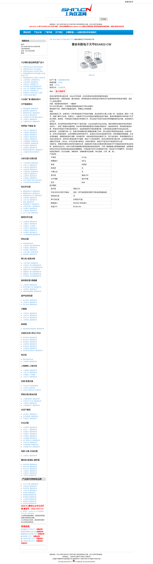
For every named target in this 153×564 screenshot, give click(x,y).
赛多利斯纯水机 (28, 243)
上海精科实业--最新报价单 (31, 447)
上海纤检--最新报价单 (30, 403)
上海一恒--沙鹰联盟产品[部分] (32, 88)
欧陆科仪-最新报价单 (29, 501)
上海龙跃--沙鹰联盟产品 (30, 84)
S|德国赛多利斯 (64, 80)
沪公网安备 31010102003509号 (84, 561)
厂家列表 (48, 32)
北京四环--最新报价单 (30, 414)
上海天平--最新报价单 (30, 377)
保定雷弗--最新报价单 (30, 464)
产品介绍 (38, 32)
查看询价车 (129, 2)
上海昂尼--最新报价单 (30, 473)
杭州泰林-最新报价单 (29, 497)
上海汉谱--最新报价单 (30, 486)
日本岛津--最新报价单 (30, 115)
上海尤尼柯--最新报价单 (30, 163)
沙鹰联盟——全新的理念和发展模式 (81, 32)
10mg (57, 85)
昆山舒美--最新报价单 (30, 300)
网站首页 (27, 32)
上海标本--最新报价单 (30, 471)
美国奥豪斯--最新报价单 (30, 108)
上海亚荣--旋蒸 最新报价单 (31, 245)
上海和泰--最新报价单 (30, 361)
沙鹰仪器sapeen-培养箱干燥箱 (33, 71)
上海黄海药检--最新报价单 (31, 399)
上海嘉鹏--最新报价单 (30, 438)
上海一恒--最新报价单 (30, 130)
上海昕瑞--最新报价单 (30, 221)
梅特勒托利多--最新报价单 (31, 113)
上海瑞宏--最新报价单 (30, 348)
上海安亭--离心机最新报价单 (32, 265)
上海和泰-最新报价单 (29, 499)
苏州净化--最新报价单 (30, 342)
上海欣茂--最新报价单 (30, 169)
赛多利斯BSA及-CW (29, 532)
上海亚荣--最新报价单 (30, 285)
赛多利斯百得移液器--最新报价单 (33, 329)
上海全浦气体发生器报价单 (31, 182)
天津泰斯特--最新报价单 (30, 143)
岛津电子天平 (27, 536)
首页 (51, 39)
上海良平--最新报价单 (30, 119)
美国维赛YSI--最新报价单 (31, 204)
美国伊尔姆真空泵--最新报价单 (33, 150)
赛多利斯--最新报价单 (30, 111)
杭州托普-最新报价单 (29, 503)
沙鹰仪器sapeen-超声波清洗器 (33, 67)
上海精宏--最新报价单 (30, 135)
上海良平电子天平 (28, 538)
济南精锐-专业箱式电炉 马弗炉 (33, 93)
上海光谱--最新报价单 (30, 167)
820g (60, 82)
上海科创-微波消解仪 (29, 95)
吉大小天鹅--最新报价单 (30, 213)
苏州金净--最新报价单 (30, 346)
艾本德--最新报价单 (29, 492)
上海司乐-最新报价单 (29, 475)
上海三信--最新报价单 (30, 200)
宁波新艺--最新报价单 (30, 434)
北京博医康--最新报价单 (30, 416)
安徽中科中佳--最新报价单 (31, 269)
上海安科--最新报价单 (30, 289)
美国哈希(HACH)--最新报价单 (32, 195)
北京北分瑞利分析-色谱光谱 (32, 390)
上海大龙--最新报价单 (30, 442)
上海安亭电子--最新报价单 (31, 206)
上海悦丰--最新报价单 (30, 224)
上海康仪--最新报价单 (30, 208)
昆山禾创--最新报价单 (30, 304)
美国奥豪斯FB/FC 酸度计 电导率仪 (34, 78)
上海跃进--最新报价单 (30, 137)
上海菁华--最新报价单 (30, 176)
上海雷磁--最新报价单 (30, 198)
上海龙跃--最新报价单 (30, 139)
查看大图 (91, 75)
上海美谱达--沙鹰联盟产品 (31, 80)
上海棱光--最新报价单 (30, 174)
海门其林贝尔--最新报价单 (31, 440)
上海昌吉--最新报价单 (30, 455)
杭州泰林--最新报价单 (30, 254)
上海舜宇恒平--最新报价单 (31, 121)
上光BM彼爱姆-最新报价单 (31, 234)
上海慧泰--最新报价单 (30, 147)
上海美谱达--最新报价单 (30, 171)
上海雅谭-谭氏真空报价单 (31, 152)
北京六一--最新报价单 (30, 429)
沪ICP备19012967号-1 (65, 562)
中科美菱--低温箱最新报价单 (32, 86)
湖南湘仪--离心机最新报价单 (32, 272)
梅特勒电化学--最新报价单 (31, 191)
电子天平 (70, 39)
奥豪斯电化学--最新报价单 (31, 193)
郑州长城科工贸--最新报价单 (32, 287)
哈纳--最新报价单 (28, 202)
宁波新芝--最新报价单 (30, 248)
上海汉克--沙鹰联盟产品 (30, 90)
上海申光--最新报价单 (30, 228)
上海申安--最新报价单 (30, 313)
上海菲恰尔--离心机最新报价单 (33, 267)
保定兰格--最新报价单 (30, 466)
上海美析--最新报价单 (30, 178)
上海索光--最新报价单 (30, 230)
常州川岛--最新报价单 (30, 469)
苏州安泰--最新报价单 (30, 337)
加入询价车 (60, 91)
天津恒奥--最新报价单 (30, 250)
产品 (55, 39)
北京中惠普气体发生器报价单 (32, 180)
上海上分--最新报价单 (30, 165)
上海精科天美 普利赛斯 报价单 (33, 117)
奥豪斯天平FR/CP (28, 529)
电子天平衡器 (62, 39)
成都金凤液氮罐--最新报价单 (32, 291)
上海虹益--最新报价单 (30, 210)
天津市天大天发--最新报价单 (32, 401)
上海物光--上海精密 (29, 226)
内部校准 (61, 87)
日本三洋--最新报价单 (30, 318)
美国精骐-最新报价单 (29, 495)
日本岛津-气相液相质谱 (30, 386)
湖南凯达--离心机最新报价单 (32, 274)
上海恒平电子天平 (28, 541)
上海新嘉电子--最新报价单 (31, 405)
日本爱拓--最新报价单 (30, 232)
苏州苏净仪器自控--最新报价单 (33, 350)
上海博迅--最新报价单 (30, 132)
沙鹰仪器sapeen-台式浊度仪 (32, 69)
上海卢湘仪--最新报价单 (30, 82)
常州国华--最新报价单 (30, 145)
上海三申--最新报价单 (30, 315)
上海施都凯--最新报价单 (30, 141)
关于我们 (59, 32)
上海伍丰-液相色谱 (29, 388)
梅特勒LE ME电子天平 (30, 534)
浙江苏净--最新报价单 (30, 340)
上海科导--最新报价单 (30, 302)
